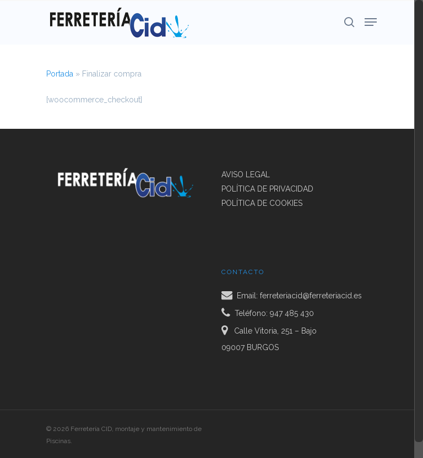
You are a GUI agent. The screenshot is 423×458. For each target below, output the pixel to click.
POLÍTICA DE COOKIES (261, 203)
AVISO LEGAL (245, 174)
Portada (59, 73)
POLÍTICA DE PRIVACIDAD (267, 188)
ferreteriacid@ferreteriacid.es (311, 295)
